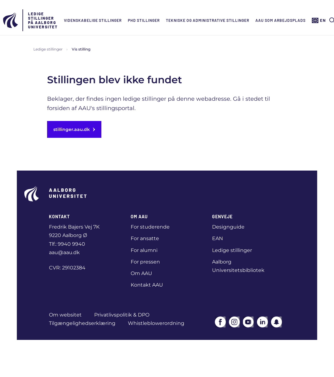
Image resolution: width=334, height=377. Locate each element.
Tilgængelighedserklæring (82, 323)
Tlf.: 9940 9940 (67, 244)
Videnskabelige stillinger (93, 20)
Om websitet (65, 315)
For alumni (144, 250)
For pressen (145, 262)
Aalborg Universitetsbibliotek (238, 266)
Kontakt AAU (147, 285)
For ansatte (145, 238)
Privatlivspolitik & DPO (121, 315)
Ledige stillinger (48, 49)
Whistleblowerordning (156, 323)
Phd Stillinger (144, 20)
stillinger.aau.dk (74, 129)
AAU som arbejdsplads (280, 20)
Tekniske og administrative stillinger (207, 20)
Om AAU (141, 273)
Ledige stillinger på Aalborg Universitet (43, 20)
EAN (217, 238)
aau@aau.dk (64, 252)
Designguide (228, 227)
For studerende (150, 227)
